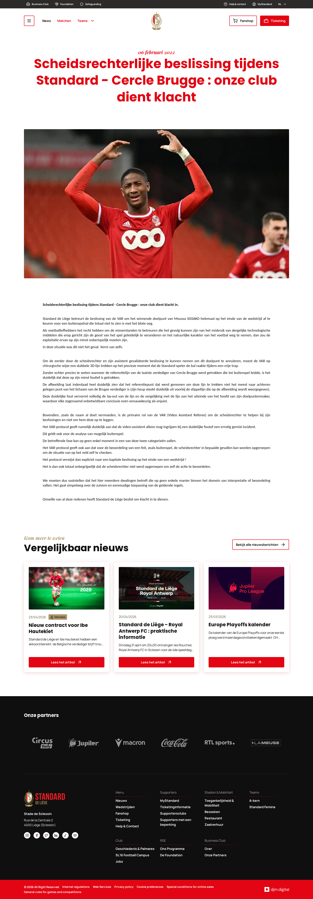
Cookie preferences (150, 887)
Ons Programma (172, 848)
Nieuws (121, 800)
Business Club (37, 4)
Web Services (102, 887)
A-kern (254, 800)
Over (208, 848)
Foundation (64, 4)
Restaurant (213, 818)
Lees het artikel (66, 662)
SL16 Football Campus (132, 855)
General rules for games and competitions (52, 892)
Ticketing (274, 20)
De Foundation (171, 855)
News (46, 21)
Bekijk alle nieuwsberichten (260, 544)
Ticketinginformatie (175, 807)
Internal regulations (76, 887)
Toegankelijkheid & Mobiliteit (219, 803)
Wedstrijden (125, 807)
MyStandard (262, 4)
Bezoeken (212, 812)
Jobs (119, 861)
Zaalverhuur (214, 824)
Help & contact (235, 4)
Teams (86, 20)
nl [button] (282, 4)
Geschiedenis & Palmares (135, 848)
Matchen (64, 21)
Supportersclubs (173, 813)
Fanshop (243, 20)
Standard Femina (262, 807)
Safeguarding (90, 4)
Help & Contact (127, 826)
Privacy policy (124, 887)
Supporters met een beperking (175, 822)
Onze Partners (216, 855)
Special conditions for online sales (190, 887)
